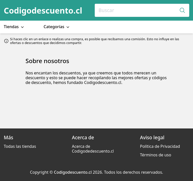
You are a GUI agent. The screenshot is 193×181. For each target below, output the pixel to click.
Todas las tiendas (20, 146)
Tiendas (14, 27)
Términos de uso (155, 155)
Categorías (57, 27)
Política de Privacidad (160, 146)
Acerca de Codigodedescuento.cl (93, 149)
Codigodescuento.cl (43, 10)
